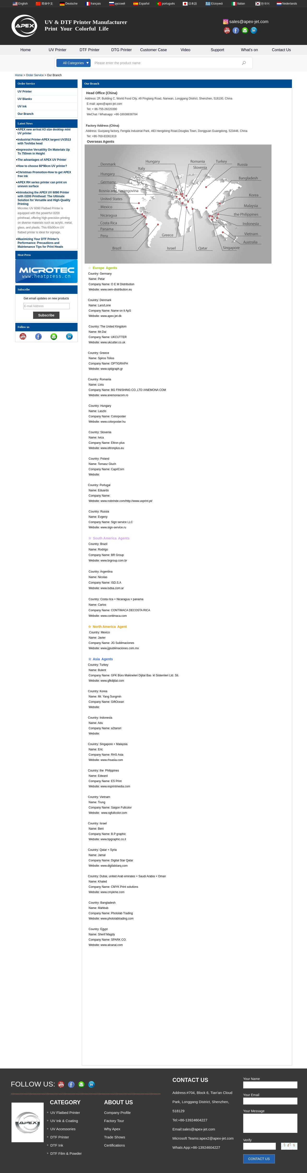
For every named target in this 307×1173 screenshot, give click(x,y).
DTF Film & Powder (66, 1153)
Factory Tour (114, 1121)
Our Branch (26, 114)
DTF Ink (56, 1145)
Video (185, 50)
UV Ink (22, 106)
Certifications (114, 1145)
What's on (249, 50)
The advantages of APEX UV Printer (42, 161)
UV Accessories (63, 1129)
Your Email (251, 1095)
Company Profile (117, 1113)
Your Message (254, 1111)
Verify (247, 1140)
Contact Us (281, 50)
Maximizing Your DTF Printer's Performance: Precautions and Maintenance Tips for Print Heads (40, 244)
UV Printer (57, 50)
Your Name (251, 1079)
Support (217, 50)
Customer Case (153, 50)
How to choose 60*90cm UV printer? (42, 167)
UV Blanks (25, 99)
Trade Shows (114, 1137)
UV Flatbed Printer (65, 1113)
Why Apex (112, 1129)
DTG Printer (121, 50)
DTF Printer (90, 50)
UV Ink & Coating (64, 1121)
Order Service (35, 75)
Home (25, 50)
